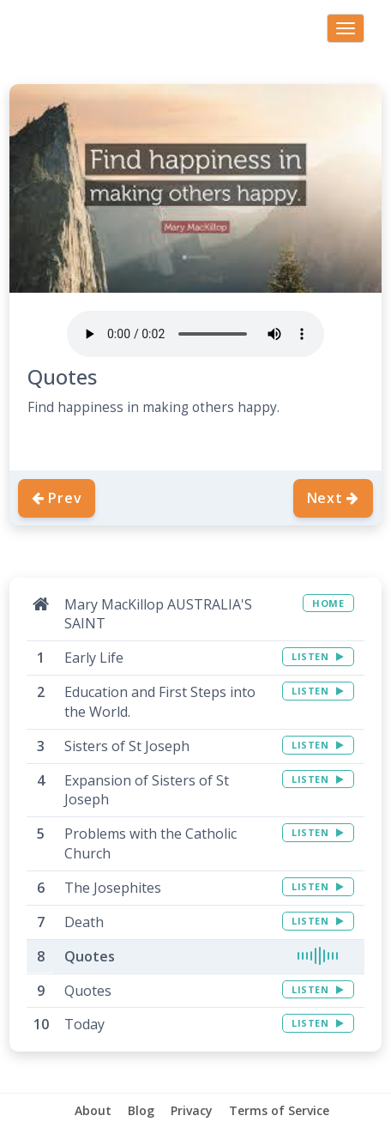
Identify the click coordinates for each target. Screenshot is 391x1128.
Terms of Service (279, 1110)
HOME (328, 603)
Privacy (192, 1110)
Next (333, 497)
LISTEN (318, 656)
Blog (141, 1110)
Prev (56, 497)
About (93, 1110)
